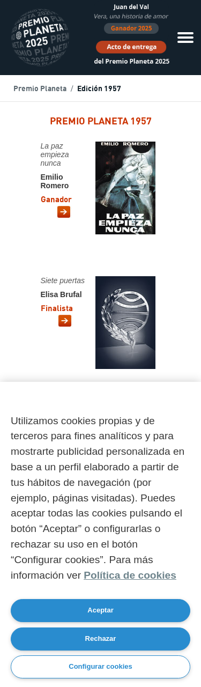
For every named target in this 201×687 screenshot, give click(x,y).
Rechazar (100, 638)
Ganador (56, 200)
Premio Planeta (39, 89)
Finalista (57, 309)
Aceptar (100, 610)
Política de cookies (130, 575)
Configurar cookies (100, 666)
